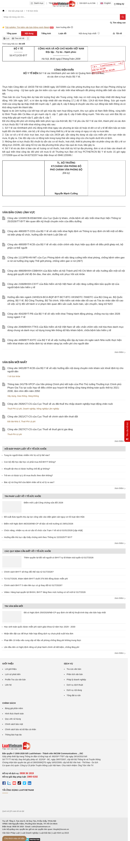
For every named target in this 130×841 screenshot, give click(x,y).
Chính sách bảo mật (14, 724)
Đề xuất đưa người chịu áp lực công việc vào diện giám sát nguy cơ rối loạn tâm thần (44, 517)
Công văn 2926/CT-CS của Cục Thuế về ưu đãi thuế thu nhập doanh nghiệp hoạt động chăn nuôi (60, 404)
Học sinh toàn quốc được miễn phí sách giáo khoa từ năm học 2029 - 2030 (39, 626)
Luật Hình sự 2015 (60, 833)
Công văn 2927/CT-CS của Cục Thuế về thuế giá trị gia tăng (40, 429)
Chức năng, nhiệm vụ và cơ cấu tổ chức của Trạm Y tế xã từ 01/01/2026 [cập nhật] (43, 530)
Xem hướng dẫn (64, 27)
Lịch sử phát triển (13, 674)
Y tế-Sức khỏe (13, 376)
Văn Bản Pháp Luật (11, 833)
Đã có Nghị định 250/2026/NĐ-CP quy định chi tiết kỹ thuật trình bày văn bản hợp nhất (65, 612)
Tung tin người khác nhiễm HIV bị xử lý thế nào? (27, 455)
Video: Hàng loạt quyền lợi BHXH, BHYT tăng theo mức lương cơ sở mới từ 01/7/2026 (45, 592)
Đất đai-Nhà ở (13, 421)
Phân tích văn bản (75, 674)
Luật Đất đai (45, 833)
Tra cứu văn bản (74, 669)
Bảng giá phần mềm (14, 708)
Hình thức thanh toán (14, 713)
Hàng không (33, 396)
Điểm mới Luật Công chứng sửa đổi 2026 (43, 502)
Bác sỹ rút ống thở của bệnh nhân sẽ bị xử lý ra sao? (29, 482)
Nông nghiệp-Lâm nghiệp (48, 409)
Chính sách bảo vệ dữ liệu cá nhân (20, 729)
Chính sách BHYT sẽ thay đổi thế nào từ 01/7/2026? (29, 572)
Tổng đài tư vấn (74, 695)
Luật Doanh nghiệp (29, 833)
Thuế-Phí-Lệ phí (14, 409)
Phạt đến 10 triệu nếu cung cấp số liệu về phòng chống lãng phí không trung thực (42, 640)
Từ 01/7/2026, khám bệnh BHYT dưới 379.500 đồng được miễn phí (36, 578)
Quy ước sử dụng (13, 719)
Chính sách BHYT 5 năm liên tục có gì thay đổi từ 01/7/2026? (33, 585)
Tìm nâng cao (118, 22)
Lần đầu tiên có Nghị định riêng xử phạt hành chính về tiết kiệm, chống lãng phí (41, 647)
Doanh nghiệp (29, 409)
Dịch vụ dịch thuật (75, 685)
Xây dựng (11, 396)
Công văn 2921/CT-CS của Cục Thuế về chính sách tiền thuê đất (42, 416)
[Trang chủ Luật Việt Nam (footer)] (64, 746)
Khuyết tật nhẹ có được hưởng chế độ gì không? (27, 468)
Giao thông (22, 396)
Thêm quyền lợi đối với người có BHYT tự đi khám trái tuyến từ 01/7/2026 (59, 557)
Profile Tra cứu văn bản (15, 679)
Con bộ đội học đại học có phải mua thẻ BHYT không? (30, 462)
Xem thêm (120, 352)
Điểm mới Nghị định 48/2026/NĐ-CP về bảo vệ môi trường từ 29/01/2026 (38, 523)
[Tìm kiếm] (123, 17)
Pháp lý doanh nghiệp (76, 679)
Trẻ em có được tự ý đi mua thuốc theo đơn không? (28, 475)
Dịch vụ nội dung (74, 690)
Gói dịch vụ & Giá (87, 3)
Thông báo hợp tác (13, 735)
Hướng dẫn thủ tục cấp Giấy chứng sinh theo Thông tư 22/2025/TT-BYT (38, 537)
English (105, 3)
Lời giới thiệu (11, 669)
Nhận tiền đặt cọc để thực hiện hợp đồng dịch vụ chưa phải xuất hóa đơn (38, 633)
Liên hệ (8, 685)
